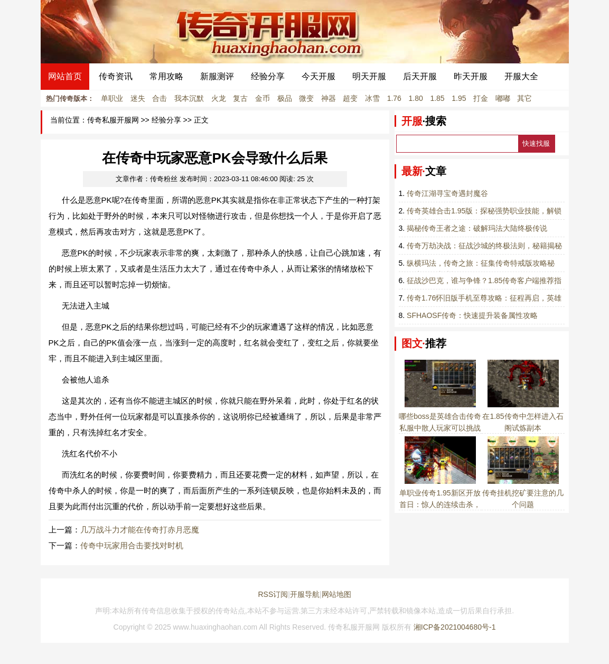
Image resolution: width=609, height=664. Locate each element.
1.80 (416, 98)
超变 (350, 98)
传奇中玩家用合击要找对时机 (131, 545)
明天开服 (369, 76)
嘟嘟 (502, 98)
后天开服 (420, 76)
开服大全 (521, 76)
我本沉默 (189, 98)
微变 (306, 98)
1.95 (459, 98)
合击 (159, 98)
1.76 (394, 98)
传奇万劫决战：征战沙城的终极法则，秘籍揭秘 (484, 245)
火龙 (218, 98)
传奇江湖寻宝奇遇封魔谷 (447, 193)
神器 (328, 98)
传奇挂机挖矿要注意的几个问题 (523, 493)
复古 (240, 98)
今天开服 (318, 76)
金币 (262, 98)
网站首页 (65, 76)
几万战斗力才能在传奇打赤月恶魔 (139, 529)
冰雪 (372, 98)
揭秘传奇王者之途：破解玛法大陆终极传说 (477, 228)
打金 (480, 98)
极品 (284, 98)
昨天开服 (471, 76)
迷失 (137, 98)
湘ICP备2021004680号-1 (455, 627)
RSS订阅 (273, 594)
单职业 (112, 98)
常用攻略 (166, 76)
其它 (524, 98)
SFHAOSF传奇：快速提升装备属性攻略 (472, 315)
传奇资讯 (116, 76)
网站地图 (336, 594)
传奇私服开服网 (113, 120)
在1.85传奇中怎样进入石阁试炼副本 (522, 416)
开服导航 (305, 594)
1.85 (437, 98)
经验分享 (268, 76)
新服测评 (217, 76)
